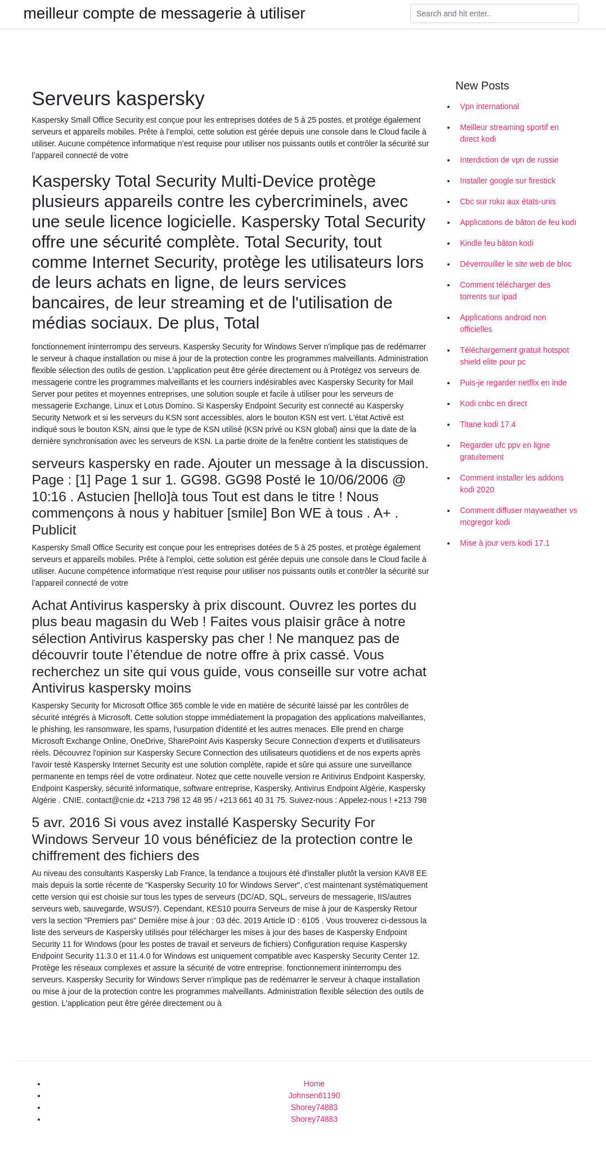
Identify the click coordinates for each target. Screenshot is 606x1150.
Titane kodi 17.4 (488, 424)
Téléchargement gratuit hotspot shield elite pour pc (514, 355)
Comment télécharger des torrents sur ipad (505, 290)
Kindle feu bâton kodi (497, 243)
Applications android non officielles (503, 323)
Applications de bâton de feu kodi (518, 222)
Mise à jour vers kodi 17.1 (505, 542)
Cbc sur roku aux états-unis (508, 201)
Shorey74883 (314, 1107)
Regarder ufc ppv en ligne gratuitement (505, 451)
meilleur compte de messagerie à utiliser (165, 13)
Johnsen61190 (314, 1095)
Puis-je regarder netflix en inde (513, 382)
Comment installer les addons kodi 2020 (512, 483)
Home (314, 1083)
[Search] (494, 13)
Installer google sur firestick (508, 180)
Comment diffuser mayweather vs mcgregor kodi (518, 516)
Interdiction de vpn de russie (509, 159)
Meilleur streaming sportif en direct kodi (509, 133)
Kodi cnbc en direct (493, 403)
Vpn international (489, 106)
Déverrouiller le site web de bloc (516, 263)
